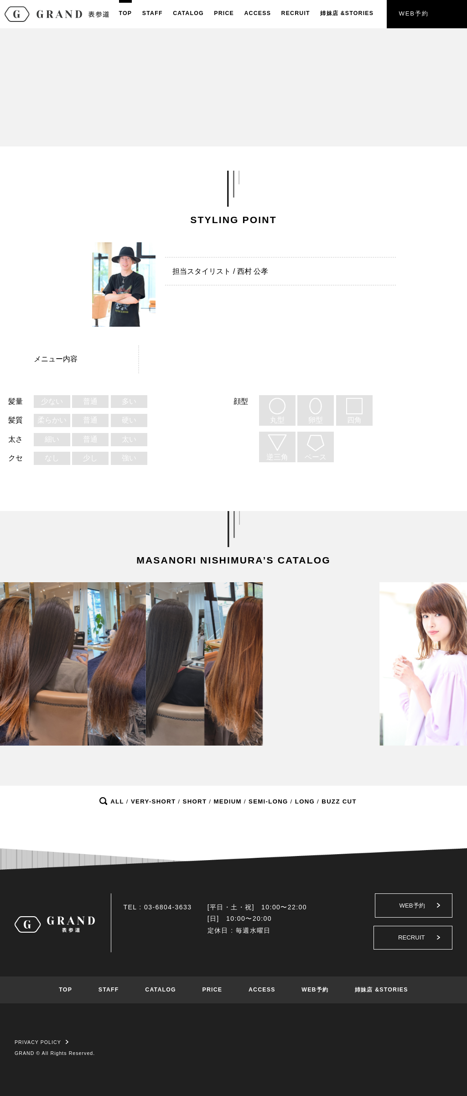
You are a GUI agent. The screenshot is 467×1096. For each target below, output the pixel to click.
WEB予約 (413, 13)
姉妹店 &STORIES (381, 989)
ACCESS (257, 13)
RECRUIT (295, 13)
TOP (125, 13)
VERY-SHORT (153, 801)
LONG (305, 801)
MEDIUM (227, 801)
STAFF (152, 13)
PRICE (224, 13)
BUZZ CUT (339, 801)
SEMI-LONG (268, 801)
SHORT (195, 801)
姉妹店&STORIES (347, 13)
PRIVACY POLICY (41, 1042)
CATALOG (188, 13)
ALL (117, 801)
